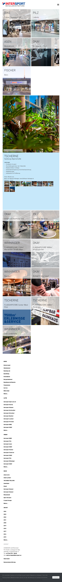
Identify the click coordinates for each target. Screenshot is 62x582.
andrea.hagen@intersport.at (13, 555)
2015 (5, 537)
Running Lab (7, 371)
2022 (5, 517)
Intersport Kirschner (9, 413)
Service (6, 388)
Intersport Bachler (8, 416)
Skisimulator (7, 368)
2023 (5, 514)
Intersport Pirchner (9, 421)
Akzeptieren (56, 577)
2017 (5, 531)
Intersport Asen (8, 444)
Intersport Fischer (8, 449)
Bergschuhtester (8, 379)
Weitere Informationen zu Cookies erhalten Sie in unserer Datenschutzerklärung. (22, 579)
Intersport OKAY (8, 427)
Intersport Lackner (9, 419)
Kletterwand (7, 365)
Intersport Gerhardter (9, 410)
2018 (5, 528)
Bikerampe (6, 391)
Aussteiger (6, 483)
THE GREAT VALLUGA (9, 480)
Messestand (7, 494)
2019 (5, 525)
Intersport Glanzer (8, 407)
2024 (5, 511)
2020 (5, 523)
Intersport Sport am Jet (10, 401)
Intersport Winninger (9, 461)
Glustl (5, 486)
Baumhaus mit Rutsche (10, 382)
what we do (7, 475)
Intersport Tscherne (9, 452)
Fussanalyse (7, 385)
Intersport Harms (8, 404)
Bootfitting (6, 373)
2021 (5, 520)
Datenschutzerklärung (10, 562)
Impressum (7, 558)
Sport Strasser (7, 497)
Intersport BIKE (8, 424)
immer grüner (7, 477)
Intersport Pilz (7, 441)
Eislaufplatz (7, 376)
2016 (5, 534)
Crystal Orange (8, 500)
